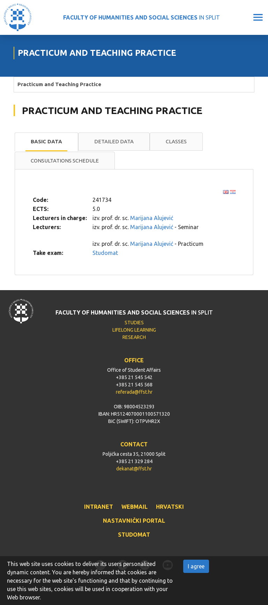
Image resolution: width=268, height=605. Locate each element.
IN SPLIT (141, 17)
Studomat (105, 253)
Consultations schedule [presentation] (65, 161)
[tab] (46, 142)
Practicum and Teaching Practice (59, 84)
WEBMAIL (134, 507)
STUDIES (134, 322)
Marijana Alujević (151, 218)
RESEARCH (134, 337)
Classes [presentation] (176, 141)
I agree (196, 566)
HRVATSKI (170, 507)
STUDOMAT (134, 534)
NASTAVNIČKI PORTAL (134, 520)
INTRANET (98, 507)
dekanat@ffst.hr (134, 468)
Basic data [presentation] (46, 141)
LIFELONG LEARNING (134, 330)
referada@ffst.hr (134, 392)
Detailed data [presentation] (114, 141)
